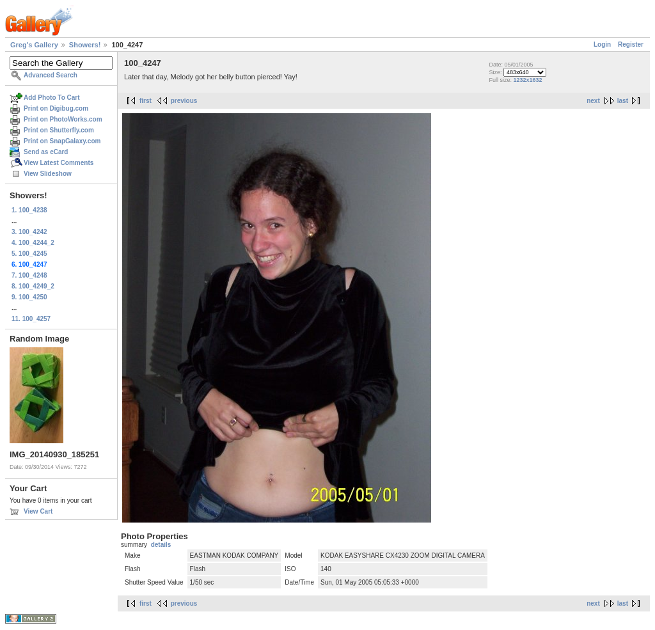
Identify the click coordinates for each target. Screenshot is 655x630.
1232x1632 (527, 80)
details (161, 544)
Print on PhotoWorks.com (63, 119)
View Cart (38, 511)
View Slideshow (48, 173)
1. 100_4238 (29, 210)
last (622, 100)
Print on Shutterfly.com (59, 130)
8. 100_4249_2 (33, 286)
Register (630, 44)
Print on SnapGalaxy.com (62, 141)
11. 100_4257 (31, 318)
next (593, 100)
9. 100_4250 (29, 297)
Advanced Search (50, 75)
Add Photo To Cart (52, 97)
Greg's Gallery (34, 45)
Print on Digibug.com (56, 108)
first (145, 100)
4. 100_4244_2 (33, 242)
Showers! (85, 45)
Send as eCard (46, 151)
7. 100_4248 (29, 275)
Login (602, 44)
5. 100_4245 (29, 253)
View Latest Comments (58, 162)
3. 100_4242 (29, 231)
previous (184, 100)
